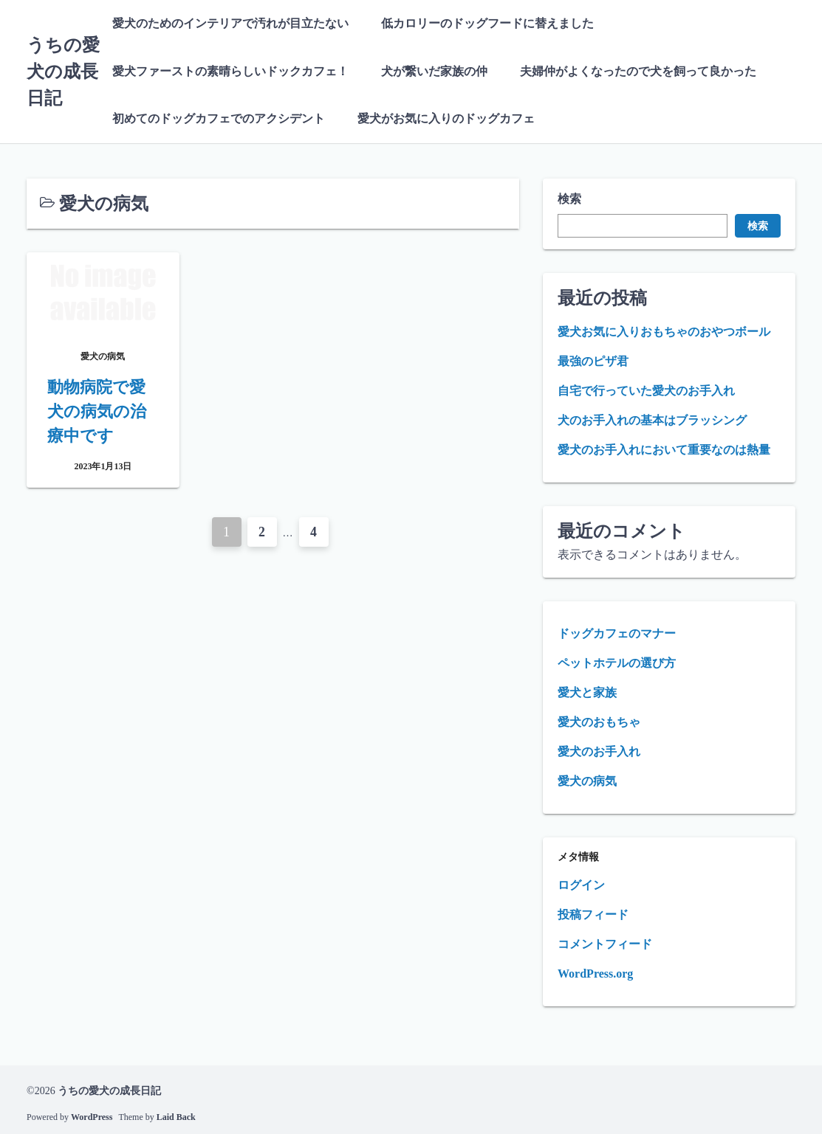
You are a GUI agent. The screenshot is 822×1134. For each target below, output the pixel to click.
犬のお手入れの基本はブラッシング (652, 418)
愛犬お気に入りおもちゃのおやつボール (664, 330)
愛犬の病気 (587, 779)
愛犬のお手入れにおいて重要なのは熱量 (664, 448)
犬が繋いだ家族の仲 (434, 70)
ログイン (581, 883)
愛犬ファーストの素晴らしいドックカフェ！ (230, 70)
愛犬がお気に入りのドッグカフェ (446, 117)
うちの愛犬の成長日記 (63, 71)
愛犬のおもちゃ (599, 720)
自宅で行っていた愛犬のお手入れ (646, 389)
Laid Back (176, 1115)
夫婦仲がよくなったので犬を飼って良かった (638, 70)
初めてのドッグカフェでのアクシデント (218, 117)
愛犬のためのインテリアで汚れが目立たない (230, 23)
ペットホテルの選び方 (617, 661)
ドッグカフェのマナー (617, 632)
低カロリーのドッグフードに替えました (487, 23)
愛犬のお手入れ (599, 750)
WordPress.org (595, 972)
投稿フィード (593, 913)
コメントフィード (605, 942)
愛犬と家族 (587, 691)
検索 (569, 197)
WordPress (91, 1115)
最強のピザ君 (593, 359)
